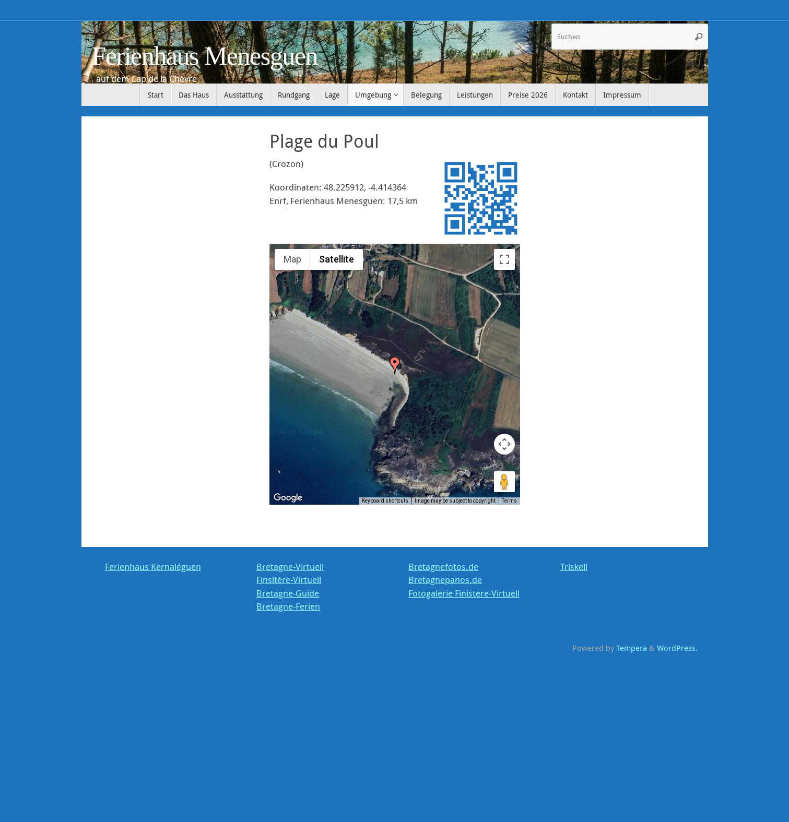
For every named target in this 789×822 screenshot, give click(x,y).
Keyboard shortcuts (385, 501)
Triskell (573, 567)
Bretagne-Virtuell (290, 567)
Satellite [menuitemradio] (336, 259)
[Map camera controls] (504, 444)
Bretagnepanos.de (445, 580)
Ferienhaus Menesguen (204, 56)
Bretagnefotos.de (443, 567)
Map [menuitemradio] (292, 259)
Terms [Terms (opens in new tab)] (509, 501)
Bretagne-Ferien (288, 606)
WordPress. (677, 647)
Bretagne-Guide (287, 593)
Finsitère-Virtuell (288, 580)
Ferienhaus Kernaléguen (153, 567)
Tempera (631, 647)
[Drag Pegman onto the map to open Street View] (504, 481)
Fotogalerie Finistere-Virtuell (464, 593)
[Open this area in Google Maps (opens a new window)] (289, 498)
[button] (395, 365)
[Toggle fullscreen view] (504, 259)
